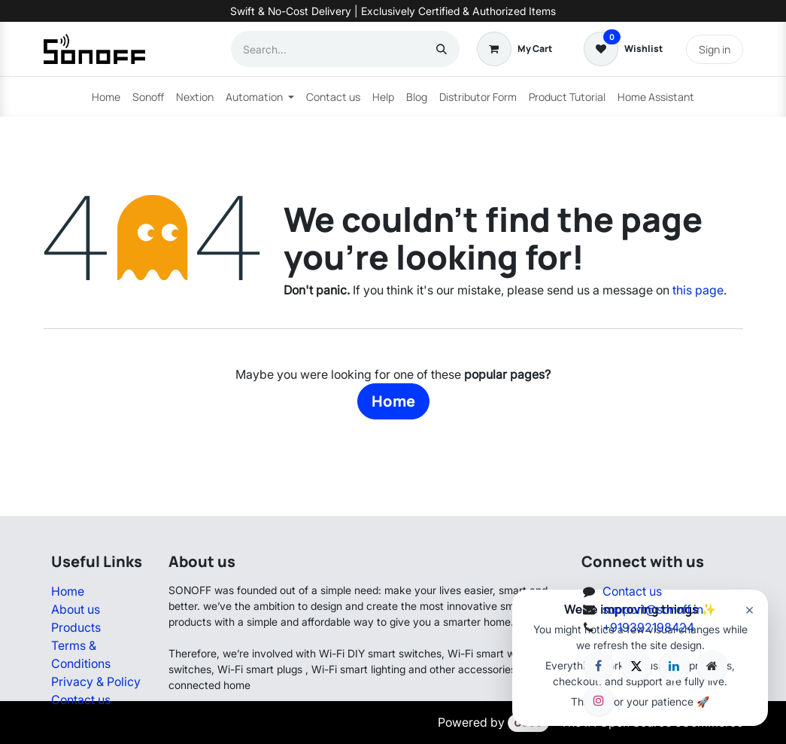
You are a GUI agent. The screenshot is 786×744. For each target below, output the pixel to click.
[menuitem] (106, 97)
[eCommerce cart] (514, 49)
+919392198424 (648, 627)
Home (393, 401)
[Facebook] (599, 666)
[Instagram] (599, 700)
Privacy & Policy (96, 681)
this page (698, 289)
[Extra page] (712, 666)
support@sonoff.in (652, 609)
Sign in (714, 49)
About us (75, 609)
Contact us (81, 699)
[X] (636, 666)
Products (76, 627)
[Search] (441, 49)
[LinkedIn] (674, 666)
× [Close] (749, 609)
